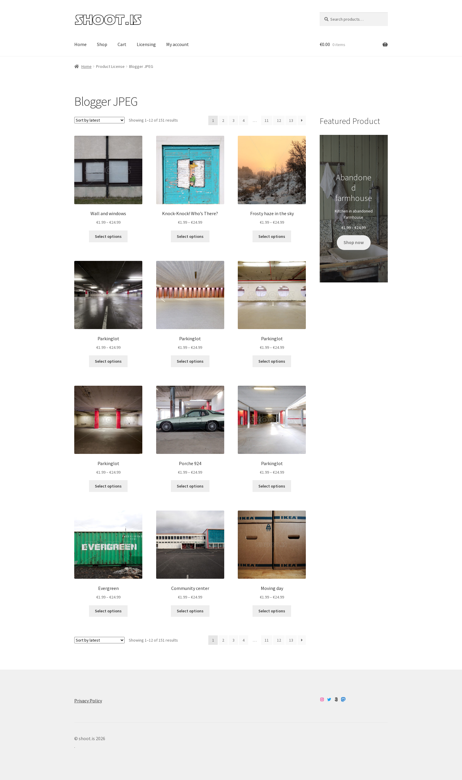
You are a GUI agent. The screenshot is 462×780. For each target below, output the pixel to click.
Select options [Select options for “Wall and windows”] (108, 236)
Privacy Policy (88, 701)
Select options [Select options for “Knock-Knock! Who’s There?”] (190, 236)
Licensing (146, 44)
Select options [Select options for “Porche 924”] (190, 486)
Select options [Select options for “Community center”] (190, 611)
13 (291, 120)
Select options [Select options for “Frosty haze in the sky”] (271, 236)
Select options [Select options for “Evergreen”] (108, 611)
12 (279, 120)
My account (177, 44)
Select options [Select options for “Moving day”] (271, 611)
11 (267, 120)
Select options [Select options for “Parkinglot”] (108, 361)
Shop (102, 44)
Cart (122, 44)
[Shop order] (99, 120)
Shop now (354, 242)
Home (80, 44)
